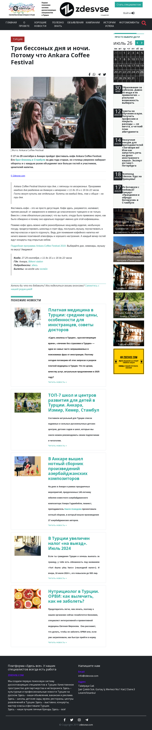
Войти (128, 13)
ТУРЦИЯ (18, 39)
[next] (142, 42)
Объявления (75, 22)
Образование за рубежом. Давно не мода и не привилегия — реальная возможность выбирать (132, 95)
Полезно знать (58, 24)
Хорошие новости (40, 24)
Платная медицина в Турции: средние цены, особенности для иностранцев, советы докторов (73, 319)
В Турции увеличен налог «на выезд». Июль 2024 (69, 543)
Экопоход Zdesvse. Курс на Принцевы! (132, 176)
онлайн (43, 269)
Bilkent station (35, 261)
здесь (35, 265)
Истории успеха (109, 24)
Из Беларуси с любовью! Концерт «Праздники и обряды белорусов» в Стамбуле (130, 194)
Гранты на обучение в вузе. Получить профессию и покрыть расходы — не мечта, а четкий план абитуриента (132, 121)
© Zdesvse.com (18, 176)
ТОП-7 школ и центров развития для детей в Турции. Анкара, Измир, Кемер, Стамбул (73, 402)
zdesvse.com (86, 724)
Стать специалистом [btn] (129, 4)
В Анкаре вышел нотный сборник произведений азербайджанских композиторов (67, 468)
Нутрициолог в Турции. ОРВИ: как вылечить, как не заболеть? (73, 596)
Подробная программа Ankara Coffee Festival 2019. (38, 246)
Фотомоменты (129, 22)
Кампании (93, 22)
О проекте (24, 24)
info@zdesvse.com (88, 675)
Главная (11, 22)
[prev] (137, 42)
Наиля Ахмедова (73, 509)
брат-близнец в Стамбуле (30, 160)
